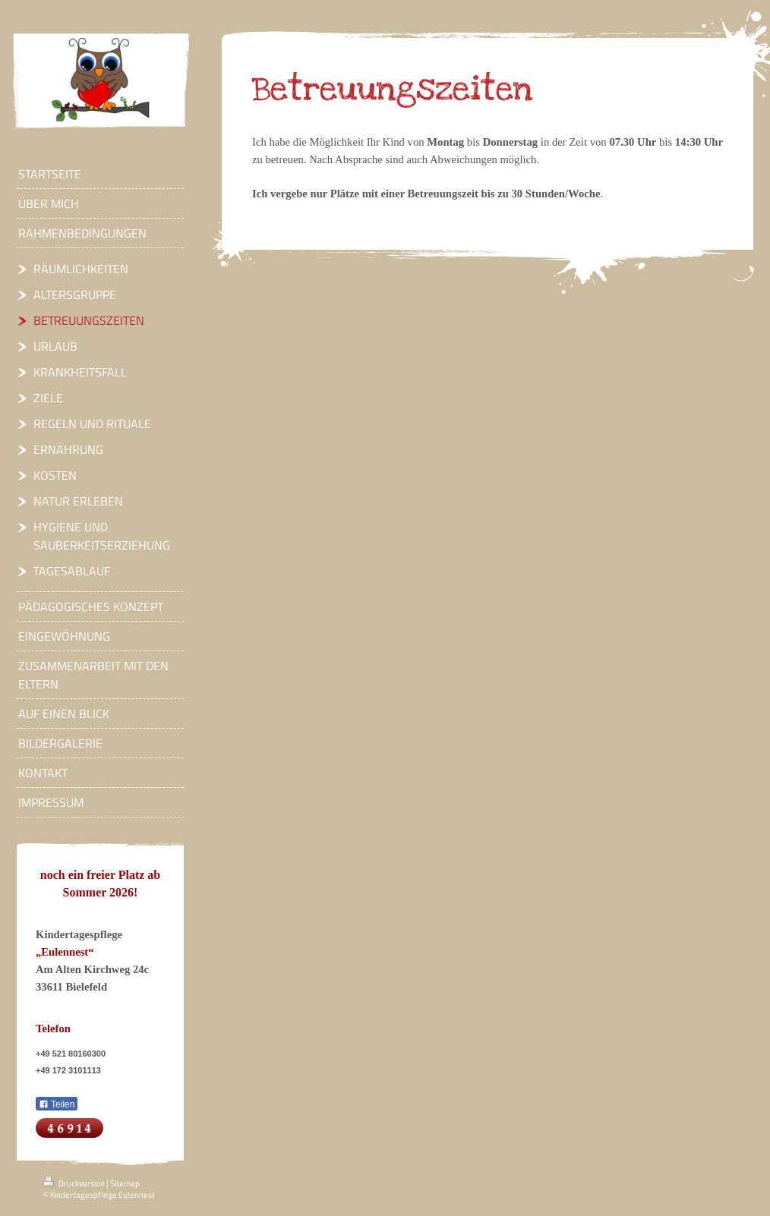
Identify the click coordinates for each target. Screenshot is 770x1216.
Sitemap (125, 1183)
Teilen (56, 1104)
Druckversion (74, 1183)
